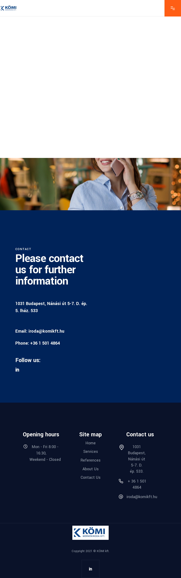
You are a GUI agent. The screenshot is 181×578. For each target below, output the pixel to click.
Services (90, 451)
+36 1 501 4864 (45, 343)
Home (91, 443)
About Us (90, 468)
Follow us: (28, 360)
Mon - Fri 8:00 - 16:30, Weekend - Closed (45, 453)
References (91, 460)
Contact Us (91, 477)
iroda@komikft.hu (46, 331)
